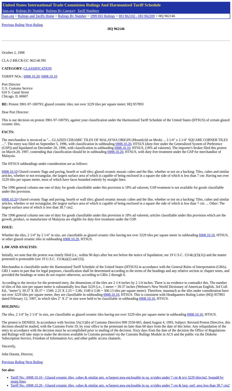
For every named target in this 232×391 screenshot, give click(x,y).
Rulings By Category (61, 11)
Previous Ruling (13, 25)
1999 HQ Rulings (102, 16)
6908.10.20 (32, 76)
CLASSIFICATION (38, 68)
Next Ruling (34, 25)
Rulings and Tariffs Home (36, 16)
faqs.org (8, 11)
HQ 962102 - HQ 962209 (137, 16)
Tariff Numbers (88, 11)
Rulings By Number (30, 11)
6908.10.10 (49, 76)
